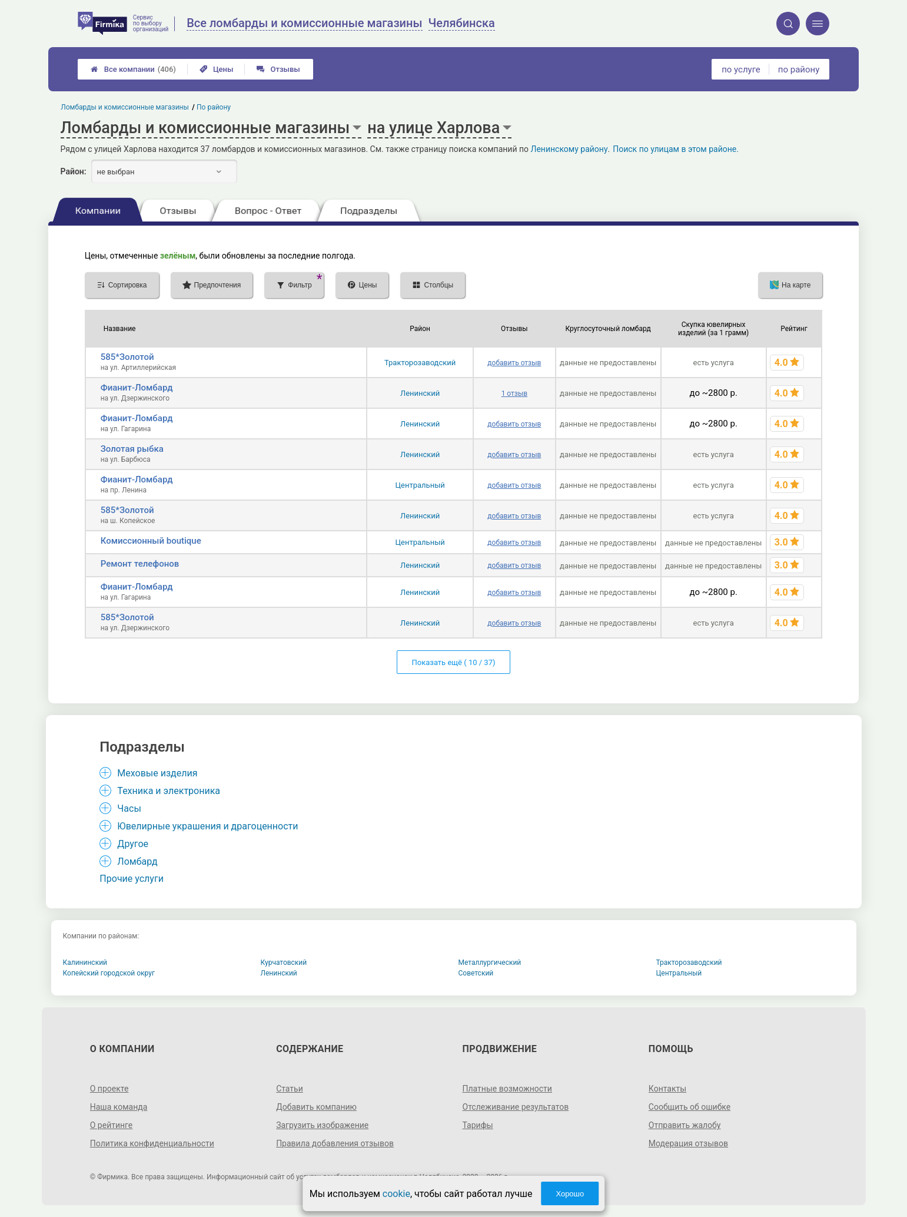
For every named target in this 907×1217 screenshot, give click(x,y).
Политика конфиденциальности (152, 1143)
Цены (217, 69)
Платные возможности (507, 1088)
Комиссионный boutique (151, 540)
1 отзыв (514, 393)
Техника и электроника (168, 790)
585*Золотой (127, 357)
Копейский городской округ (109, 973)
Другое (132, 843)
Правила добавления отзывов (335, 1143)
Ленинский (420, 393)
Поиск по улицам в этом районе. (676, 149)
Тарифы (478, 1125)
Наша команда (119, 1107)
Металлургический (490, 962)
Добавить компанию (316, 1107)
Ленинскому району (568, 149)
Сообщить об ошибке (689, 1107)
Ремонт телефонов (140, 563)
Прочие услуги (131, 878)
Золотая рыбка (132, 449)
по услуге (741, 69)
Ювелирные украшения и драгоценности (207, 826)
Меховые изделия (157, 773)
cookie (396, 1193)
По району (214, 107)
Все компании (133, 69)
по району (798, 69)
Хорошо (570, 1193)
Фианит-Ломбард (137, 387)
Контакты (667, 1088)
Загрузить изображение (322, 1125)
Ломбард (137, 861)
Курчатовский (284, 962)
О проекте (109, 1088)
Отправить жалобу (685, 1125)
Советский (476, 973)
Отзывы (278, 69)
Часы (129, 808)
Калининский (85, 962)
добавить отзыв (514, 363)
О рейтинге (111, 1125)
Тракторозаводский (420, 362)
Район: (74, 171)
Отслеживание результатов (516, 1107)
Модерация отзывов (688, 1143)
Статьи (289, 1088)
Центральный (420, 485)
